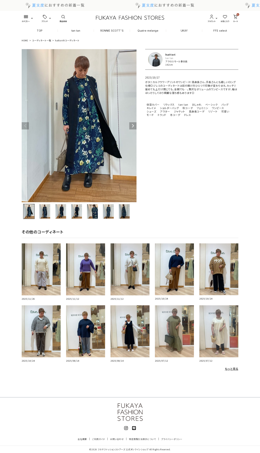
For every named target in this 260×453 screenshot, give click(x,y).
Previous (25, 125)
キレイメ (151, 108)
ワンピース (218, 108)
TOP (40, 30)
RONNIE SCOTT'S (112, 30)
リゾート (213, 111)
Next (132, 125)
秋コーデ (188, 108)
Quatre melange (148, 30)
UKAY (184, 30)
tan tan (76, 30)
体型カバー (153, 104)
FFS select (220, 30)
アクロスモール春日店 (176, 61)
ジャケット (179, 111)
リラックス (169, 104)
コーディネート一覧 (41, 40)
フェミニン (202, 108)
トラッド (162, 115)
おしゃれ (197, 104)
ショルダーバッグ (169, 108)
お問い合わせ (117, 439)
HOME (25, 40)
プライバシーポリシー (171, 439)
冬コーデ (175, 115)
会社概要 (82, 439)
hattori (170, 54)
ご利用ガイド (98, 439)
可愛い (225, 111)
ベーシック (211, 104)
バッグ (224, 104)
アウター (165, 111)
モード (150, 115)
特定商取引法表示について (142, 439)
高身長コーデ (196, 111)
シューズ (151, 111)
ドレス (187, 115)
